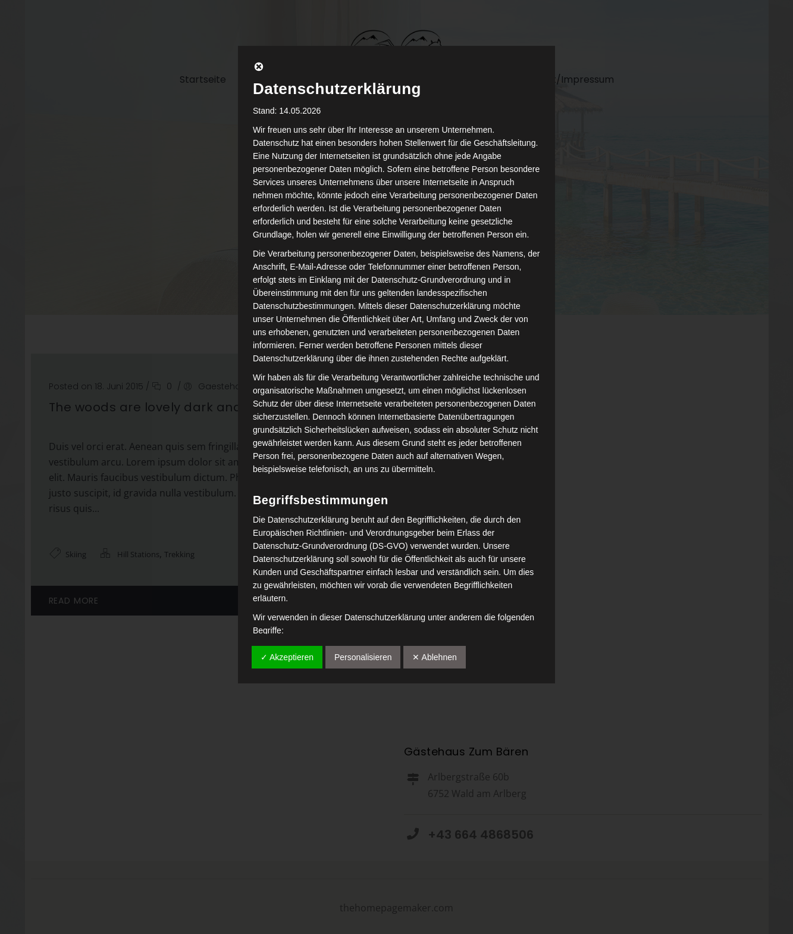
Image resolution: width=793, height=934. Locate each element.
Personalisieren (363, 657)
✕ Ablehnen (434, 657)
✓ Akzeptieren (287, 657)
